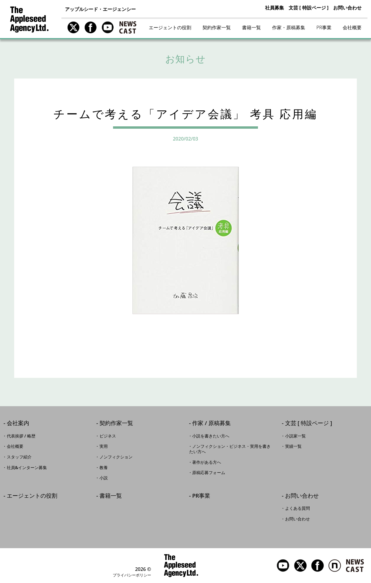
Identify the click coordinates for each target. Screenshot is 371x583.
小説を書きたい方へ (210, 436)
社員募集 (274, 7)
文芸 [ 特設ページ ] (308, 7)
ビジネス (107, 436)
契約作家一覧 (216, 27)
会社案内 (18, 423)
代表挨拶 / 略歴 (21, 436)
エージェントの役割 (170, 27)
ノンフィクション (116, 457)
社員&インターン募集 (27, 467)
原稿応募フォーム (208, 472)
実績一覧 (293, 446)
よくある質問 (297, 508)
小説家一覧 (295, 436)
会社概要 (352, 27)
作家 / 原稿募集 (211, 423)
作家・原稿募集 (288, 27)
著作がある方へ (206, 462)
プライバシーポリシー (132, 575)
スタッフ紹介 (19, 457)
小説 (103, 478)
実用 (103, 446)
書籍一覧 (251, 27)
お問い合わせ (347, 7)
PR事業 (323, 27)
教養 (103, 467)
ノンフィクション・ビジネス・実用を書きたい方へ (230, 449)
